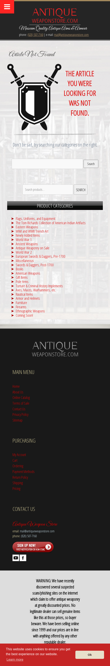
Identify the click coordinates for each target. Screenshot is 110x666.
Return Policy (20, 477)
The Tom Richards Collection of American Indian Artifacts (51, 222)
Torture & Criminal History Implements (39, 286)
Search (91, 164)
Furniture (21, 302)
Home (16, 386)
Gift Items (22, 277)
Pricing (16, 488)
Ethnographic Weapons (30, 311)
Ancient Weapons (27, 243)
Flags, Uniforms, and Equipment (35, 218)
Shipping (17, 482)
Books (19, 269)
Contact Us (18, 408)
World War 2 (24, 252)
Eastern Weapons (27, 227)
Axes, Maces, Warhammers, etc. (36, 290)
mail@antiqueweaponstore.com (71, 34)
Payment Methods (23, 471)
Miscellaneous (25, 260)
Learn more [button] (15, 659)
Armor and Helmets (28, 298)
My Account (19, 454)
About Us (17, 391)
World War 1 (24, 239)
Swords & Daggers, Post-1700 (35, 265)
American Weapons (28, 273)
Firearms (21, 307)
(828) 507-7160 (35, 34)
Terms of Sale (20, 403)
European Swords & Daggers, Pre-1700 (40, 256)
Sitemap (17, 420)
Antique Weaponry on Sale (32, 248)
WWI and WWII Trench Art (32, 231)
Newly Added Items (28, 235)
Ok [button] (90, 654)
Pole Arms (22, 281)
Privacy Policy (20, 414)
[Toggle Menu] (7, 6)
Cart (14, 460)
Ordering (17, 465)
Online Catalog (21, 397)
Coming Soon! (24, 315)
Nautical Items (24, 294)
